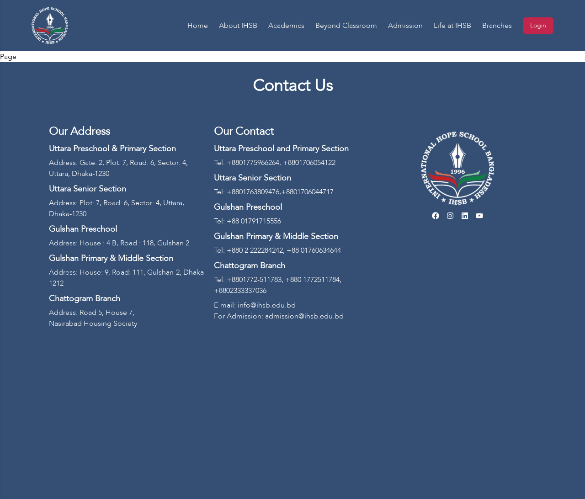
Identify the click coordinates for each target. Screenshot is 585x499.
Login (538, 25)
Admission (405, 26)
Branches (497, 26)
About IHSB (238, 26)
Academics (286, 26)
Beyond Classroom (346, 26)
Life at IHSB (452, 26)
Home (197, 26)
